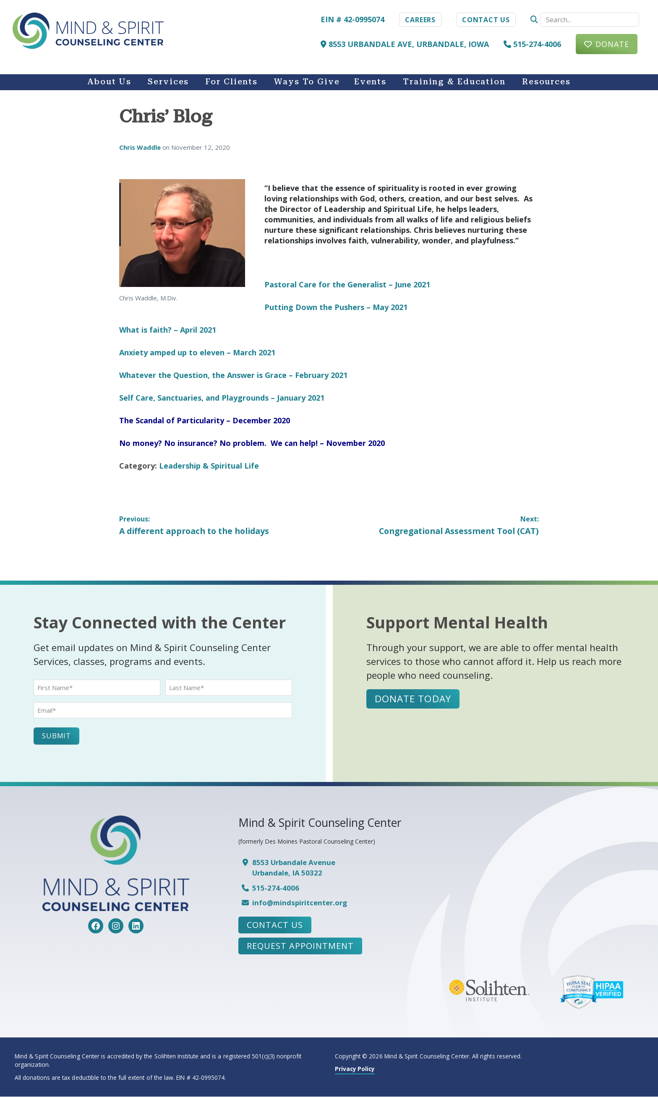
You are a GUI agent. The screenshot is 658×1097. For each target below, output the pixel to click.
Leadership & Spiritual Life (209, 466)
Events (370, 81)
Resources (546, 81)
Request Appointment (300, 946)
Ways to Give (307, 81)
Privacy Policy (355, 1069)
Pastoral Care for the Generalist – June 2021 (347, 284)
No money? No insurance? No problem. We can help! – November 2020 (252, 443)
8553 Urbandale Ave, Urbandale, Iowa (405, 44)
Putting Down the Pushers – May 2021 (335, 307)
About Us (109, 81)
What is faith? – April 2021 (167, 330)
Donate (612, 44)
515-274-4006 (532, 44)
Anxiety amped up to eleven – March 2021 (197, 352)
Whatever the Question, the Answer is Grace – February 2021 (233, 375)
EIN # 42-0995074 (352, 19)
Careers (420, 19)
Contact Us (486, 19)
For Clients (231, 81)
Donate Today (413, 699)
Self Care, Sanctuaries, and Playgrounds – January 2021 (221, 398)
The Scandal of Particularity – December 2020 (204, 420)
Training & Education (454, 81)
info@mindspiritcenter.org (299, 903)
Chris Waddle (140, 147)
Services (168, 81)
